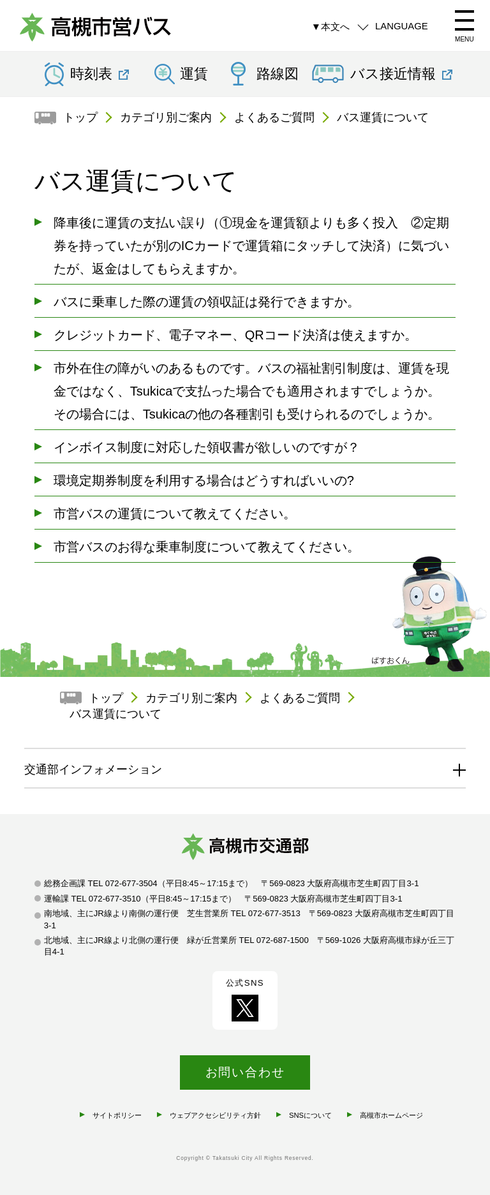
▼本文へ (330, 26)
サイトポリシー (117, 1115)
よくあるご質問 (274, 117)
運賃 (194, 74)
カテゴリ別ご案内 (166, 117)
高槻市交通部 (245, 849)
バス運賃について (383, 117)
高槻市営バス (95, 29)
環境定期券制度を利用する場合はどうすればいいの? (204, 480)
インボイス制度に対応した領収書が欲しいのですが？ (207, 447)
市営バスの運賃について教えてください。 (175, 514)
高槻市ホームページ (391, 1115)
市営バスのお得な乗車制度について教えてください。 (207, 547)
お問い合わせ (245, 1072)
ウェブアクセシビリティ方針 (215, 1115)
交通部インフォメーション (93, 769)
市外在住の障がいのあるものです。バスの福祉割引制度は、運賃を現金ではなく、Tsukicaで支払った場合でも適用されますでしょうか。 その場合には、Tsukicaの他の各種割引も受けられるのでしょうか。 (251, 391)
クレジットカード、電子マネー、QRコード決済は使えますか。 (235, 335)
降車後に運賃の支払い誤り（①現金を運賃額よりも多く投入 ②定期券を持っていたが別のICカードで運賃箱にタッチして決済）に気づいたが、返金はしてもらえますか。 (251, 246)
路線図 (277, 74)
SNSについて (310, 1115)
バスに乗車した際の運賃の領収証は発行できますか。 (207, 302)
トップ (80, 117)
